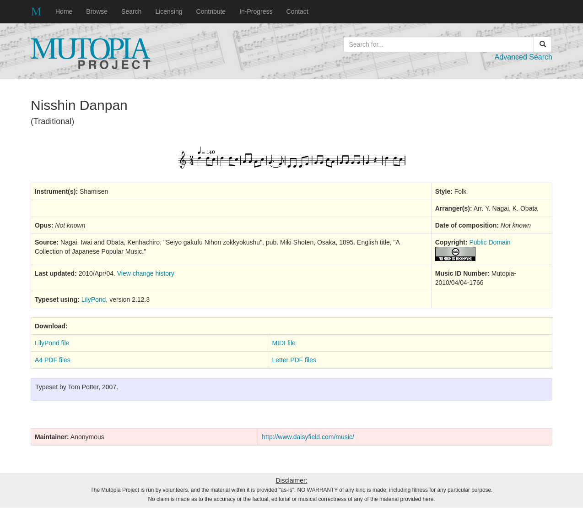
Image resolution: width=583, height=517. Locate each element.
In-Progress (255, 11)
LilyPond (93, 299)
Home (63, 11)
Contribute (211, 11)
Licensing (168, 11)
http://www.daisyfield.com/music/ (308, 437)
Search (131, 11)
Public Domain (489, 242)
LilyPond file (52, 343)
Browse (97, 11)
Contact (297, 11)
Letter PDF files (294, 360)
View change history (145, 273)
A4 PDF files (52, 360)
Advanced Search (523, 57)
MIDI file (283, 343)
